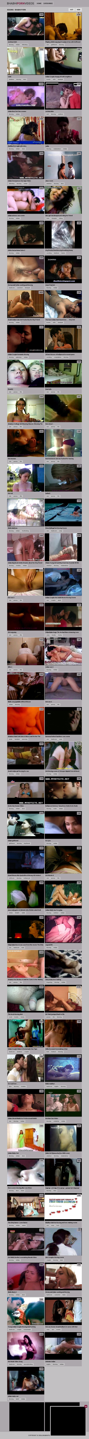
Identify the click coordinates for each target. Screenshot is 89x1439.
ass (53, 1329)
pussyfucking (28, 1364)
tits (21, 392)
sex (47, 44)
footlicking (25, 531)
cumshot (20, 288)
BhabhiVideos (20, 3)
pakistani (19, 357)
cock (10, 1017)
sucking (49, 253)
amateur (11, 79)
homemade (27, 1329)
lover (22, 1190)
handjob (60, 79)
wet (47, 114)
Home (39, 3)
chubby (18, 565)
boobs (48, 79)
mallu (23, 913)
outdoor (60, 114)
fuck (57, 1225)
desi (24, 79)
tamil (17, 1399)
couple (53, 600)
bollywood (27, 878)
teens (63, 253)
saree (24, 1225)
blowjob (54, 218)
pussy (15, 392)
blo (54, 1017)
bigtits (56, 1086)
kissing (11, 44)
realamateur (57, 149)
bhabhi (17, 913)
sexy (60, 531)
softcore (11, 878)
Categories (47, 3)
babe (64, 1295)
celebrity (56, 1121)
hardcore (12, 288)
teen (47, 218)
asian (10, 739)
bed (23, 947)
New (78, 9)
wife (54, 79)
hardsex (56, 253)
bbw (10, 1086)
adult (59, 600)
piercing (24, 739)
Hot (71, 9)
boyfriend (27, 843)
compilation (57, 357)
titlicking (24, 44)
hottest (53, 1052)
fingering (49, 982)
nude (55, 808)
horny (60, 635)
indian (18, 44)
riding (61, 218)
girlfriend (54, 44)
